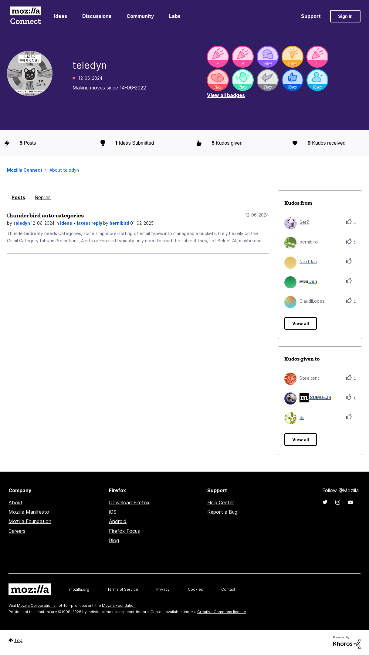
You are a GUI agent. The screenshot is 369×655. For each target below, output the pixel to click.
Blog (114, 540)
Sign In (345, 16)
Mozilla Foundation (29, 521)
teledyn (22, 223)
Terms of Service (122, 589)
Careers (16, 531)
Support (311, 16)
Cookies (195, 589)
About (15, 502)
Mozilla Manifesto (28, 512)
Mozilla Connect (25, 16)
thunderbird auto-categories (45, 215)
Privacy (163, 589)
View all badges (226, 95)
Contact (228, 589)
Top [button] (18, 640)
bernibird (120, 223)
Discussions (96, 16)
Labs (175, 16)
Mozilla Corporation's (36, 605)
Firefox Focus (124, 531)
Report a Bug (222, 512)
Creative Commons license (221, 612)
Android (118, 521)
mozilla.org (79, 589)
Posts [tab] (18, 197)
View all (300, 323)
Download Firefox (129, 502)
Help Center (220, 502)
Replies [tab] (43, 197)
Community (140, 16)
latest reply (90, 223)
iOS (113, 512)
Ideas (60, 16)
